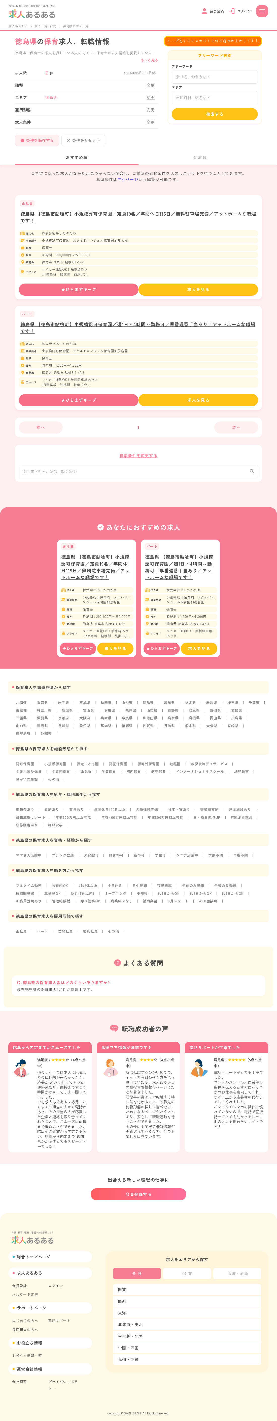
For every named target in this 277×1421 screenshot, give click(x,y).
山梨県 (152, 714)
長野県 (174, 714)
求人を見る (199, 289)
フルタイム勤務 (29, 887)
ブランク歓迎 (63, 857)
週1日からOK (170, 895)
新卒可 (140, 857)
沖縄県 (46, 737)
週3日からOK (234, 895)
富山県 (88, 714)
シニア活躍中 (188, 857)
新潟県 (67, 714)
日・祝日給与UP (208, 819)
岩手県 (64, 706)
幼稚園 (176, 767)
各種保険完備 (147, 812)
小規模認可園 (56, 767)
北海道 (21, 706)
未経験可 (91, 857)
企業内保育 (61, 774)
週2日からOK (202, 895)
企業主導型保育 (29, 774)
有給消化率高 (243, 819)
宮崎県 (233, 729)
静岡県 (216, 714)
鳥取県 (174, 721)
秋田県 (106, 706)
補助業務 (151, 902)
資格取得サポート (31, 819)
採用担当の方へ (25, 1325)
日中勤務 (140, 887)
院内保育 (134, 774)
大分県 (212, 729)
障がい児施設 (27, 782)
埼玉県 (233, 706)
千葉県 (255, 706)
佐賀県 (148, 729)
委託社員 (90, 932)
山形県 (127, 706)
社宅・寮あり (180, 812)
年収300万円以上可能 (74, 819)
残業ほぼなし (122, 902)
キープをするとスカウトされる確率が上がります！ (213, 40)
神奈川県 (44, 714)
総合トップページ (34, 1254)
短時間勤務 (25, 895)
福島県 (148, 706)
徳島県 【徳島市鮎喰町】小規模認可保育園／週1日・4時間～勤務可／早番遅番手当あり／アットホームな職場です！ (179, 571)
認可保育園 (25, 767)
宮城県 (85, 706)
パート (42, 932)
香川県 (64, 729)
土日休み (115, 887)
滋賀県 (42, 721)
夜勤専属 (165, 887)
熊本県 (191, 729)
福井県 (131, 714)
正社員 (21, 932)
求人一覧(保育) (45, 26)
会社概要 (19, 1377)
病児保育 (159, 774)
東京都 (21, 714)
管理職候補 (61, 902)
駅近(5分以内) (83, 895)
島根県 (195, 721)
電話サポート (59, 1317)
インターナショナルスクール (201, 774)
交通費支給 (210, 812)
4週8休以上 (88, 887)
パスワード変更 (25, 1291)
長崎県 (170, 729)
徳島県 (42, 729)
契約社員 (65, 932)
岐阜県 (195, 714)
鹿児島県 (23, 737)
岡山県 (216, 721)
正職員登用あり (29, 902)
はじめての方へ (25, 1317)
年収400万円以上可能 (120, 819)
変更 (151, 85)
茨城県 (170, 706)
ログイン (55, 1282)
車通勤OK (53, 895)
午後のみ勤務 (227, 887)
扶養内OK (60, 887)
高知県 (106, 729)
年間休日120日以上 (110, 812)
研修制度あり (27, 827)
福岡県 (127, 729)
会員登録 (19, 1282)
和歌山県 (150, 721)
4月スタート (179, 902)
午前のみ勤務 (194, 887)
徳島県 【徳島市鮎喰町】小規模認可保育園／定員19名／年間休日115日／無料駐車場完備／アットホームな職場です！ (95, 571)
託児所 (86, 774)
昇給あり (52, 812)
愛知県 (237, 714)
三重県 (21, 721)
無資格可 (117, 857)
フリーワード (182, 66)
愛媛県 (85, 729)
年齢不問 (241, 857)
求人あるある (18, 26)
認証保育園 (119, 767)
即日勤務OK (91, 902)
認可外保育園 (149, 767)
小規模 (143, 895)
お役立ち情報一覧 (27, 1351)
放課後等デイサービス (210, 767)
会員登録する (138, 1191)
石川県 (110, 714)
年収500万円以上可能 (167, 819)
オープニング (116, 895)
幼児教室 (242, 774)
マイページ (127, 179)
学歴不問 (216, 857)
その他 (53, 782)
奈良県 (127, 721)
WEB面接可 (209, 902)
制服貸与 (55, 827)
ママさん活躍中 (29, 857)
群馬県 (212, 706)
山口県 (21, 729)
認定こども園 (88, 767)
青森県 (42, 706)
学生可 (161, 857)
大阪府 (85, 721)
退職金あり (25, 812)
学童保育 (109, 774)
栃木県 (191, 706)
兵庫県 (106, 721)
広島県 (237, 721)
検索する (215, 114)
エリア (177, 87)
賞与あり (77, 812)
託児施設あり (241, 812)
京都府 (64, 721)
